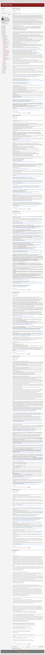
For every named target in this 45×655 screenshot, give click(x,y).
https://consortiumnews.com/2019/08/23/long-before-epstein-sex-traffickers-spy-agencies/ (23, 324)
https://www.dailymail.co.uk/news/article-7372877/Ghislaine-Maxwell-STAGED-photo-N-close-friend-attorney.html (25, 519)
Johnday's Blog (7, 5)
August (4, 40)
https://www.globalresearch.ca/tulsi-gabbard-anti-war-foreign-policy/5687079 (21, 140)
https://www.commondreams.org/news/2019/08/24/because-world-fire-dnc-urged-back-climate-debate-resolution (25, 484)
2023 (3, 30)
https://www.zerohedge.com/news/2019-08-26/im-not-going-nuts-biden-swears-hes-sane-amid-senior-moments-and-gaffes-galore (27, 252)
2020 (3, 33)
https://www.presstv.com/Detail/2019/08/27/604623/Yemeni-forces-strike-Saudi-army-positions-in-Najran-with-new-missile (26, 101)
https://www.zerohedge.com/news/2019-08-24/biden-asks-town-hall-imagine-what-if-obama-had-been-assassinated (26, 329)
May (3, 64)
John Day (6, 17)
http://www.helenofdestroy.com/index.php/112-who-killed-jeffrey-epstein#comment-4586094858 (23, 520)
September (4, 39)
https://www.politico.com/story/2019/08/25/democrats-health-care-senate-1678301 (22, 192)
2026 (3, 26)
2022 (3, 31)
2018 (3, 70)
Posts (3, 9)
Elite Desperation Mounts (6, 41)
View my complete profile (4, 23)
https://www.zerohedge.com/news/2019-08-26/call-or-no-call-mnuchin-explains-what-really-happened (24, 249)
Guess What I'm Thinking (16, 213)
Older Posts (41, 646)
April (3, 65)
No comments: (23, 289)
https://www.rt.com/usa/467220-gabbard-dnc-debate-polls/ (19, 261)
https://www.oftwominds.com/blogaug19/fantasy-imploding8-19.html (20, 168)
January (4, 69)
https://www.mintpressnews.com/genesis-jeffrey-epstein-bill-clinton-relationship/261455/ (22, 316)
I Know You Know (5, 49)
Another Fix (14, 551)
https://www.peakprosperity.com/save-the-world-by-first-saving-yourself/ (20, 340)
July (3, 62)
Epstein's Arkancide (5, 54)
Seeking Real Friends (6, 53)
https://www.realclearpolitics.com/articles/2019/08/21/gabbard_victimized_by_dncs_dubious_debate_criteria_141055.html (26, 335)
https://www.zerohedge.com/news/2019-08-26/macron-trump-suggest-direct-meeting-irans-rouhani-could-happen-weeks (26, 223)
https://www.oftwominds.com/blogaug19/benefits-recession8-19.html (20, 279)
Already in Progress (5, 46)
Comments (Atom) (18, 648)
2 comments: (23, 353)
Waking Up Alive (5, 42)
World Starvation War (6, 55)
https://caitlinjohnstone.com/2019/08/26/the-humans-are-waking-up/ (20, 121)
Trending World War (5, 57)
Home (28, 646)
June (4, 63)
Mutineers (4, 56)
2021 (3, 32)
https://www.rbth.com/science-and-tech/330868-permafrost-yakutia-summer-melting (22, 83)
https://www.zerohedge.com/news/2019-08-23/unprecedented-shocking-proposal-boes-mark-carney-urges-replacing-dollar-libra (27, 452)
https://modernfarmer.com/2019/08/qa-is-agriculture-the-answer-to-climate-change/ (22, 200)
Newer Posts (14, 646)
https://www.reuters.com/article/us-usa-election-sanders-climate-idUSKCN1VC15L (22, 477)
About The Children (15, 491)
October (4, 38)
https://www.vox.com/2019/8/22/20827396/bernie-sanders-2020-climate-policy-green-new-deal (23, 161)
